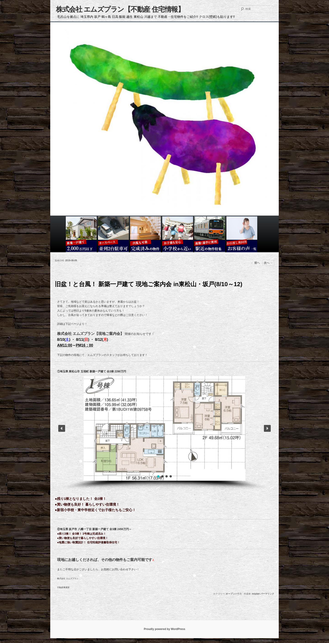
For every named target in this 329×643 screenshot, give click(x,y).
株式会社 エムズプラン (67, 578)
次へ (268, 262)
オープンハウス (234, 593)
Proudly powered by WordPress (164, 629)
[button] (61, 428)
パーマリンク (267, 593)
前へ (255, 262)
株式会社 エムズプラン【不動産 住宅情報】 (120, 9)
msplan (256, 593)
